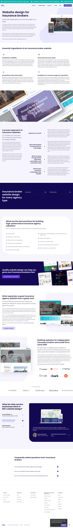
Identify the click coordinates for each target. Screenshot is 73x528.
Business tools (47, 505)
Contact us (60, 508)
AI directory (46, 507)
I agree (63, 525)
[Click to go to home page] (6, 5)
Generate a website (8, 328)
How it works (5, 497)
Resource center (47, 500)
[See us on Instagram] (69, 525)
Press (59, 501)
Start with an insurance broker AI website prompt (14, 39)
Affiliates (59, 504)
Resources (49, 5)
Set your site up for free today (11, 276)
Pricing (55, 5)
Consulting (19, 499)
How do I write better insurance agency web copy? (36, 471)
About (59, 495)
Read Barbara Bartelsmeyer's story (60, 435)
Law (17, 495)
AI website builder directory (49, 509)
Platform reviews (47, 496)
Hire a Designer (47, 512)
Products (34, 5)
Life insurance (35, 192)
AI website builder (6, 501)
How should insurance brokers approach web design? (36, 467)
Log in (60, 5)
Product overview (6, 495)
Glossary (46, 502)
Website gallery (34, 497)
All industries (19, 501)
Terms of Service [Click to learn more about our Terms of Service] (27, 524)
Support (45, 498)
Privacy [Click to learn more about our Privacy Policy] (21, 524)
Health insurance (60, 192)
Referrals (60, 506)
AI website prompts (41, 5)
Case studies (33, 495)
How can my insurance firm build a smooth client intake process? (36, 476)
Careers (59, 499)
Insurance (19, 497)
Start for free (68, 5)
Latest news (60, 497)
